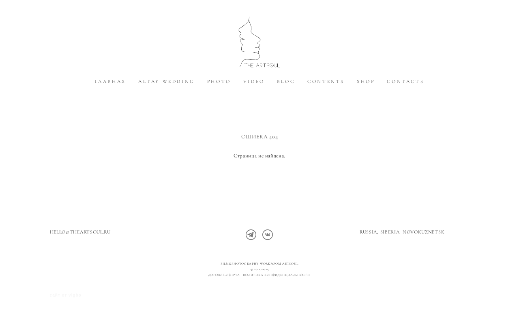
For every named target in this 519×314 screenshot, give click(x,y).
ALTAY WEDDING (166, 98)
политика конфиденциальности (277, 274)
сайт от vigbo (65, 295)
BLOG (286, 98)
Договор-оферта (224, 274)
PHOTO (219, 98)
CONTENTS (326, 98)
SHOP (366, 98)
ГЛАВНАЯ (110, 98)
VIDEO (254, 98)
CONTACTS (405, 98)
